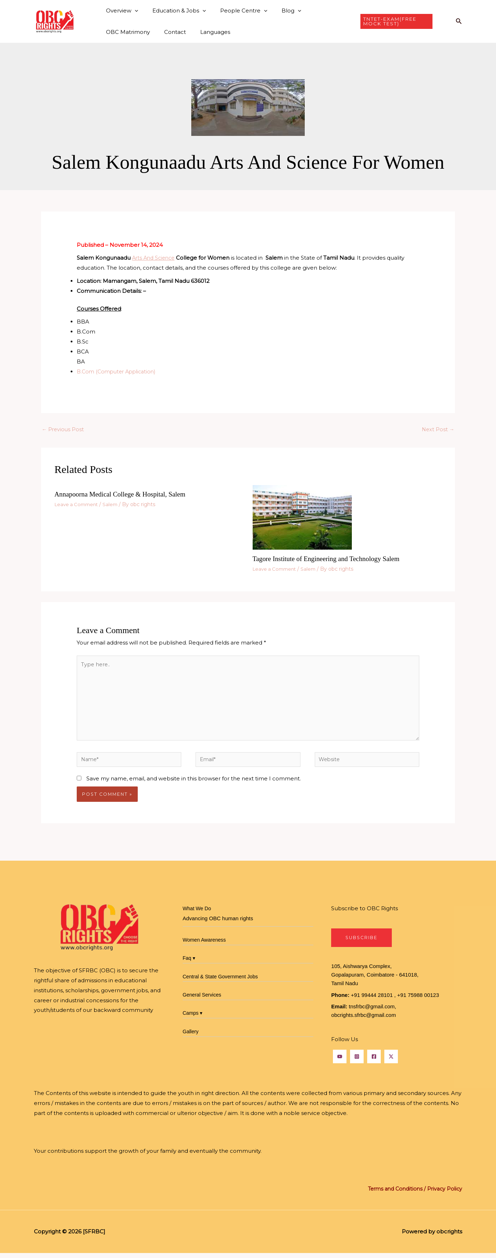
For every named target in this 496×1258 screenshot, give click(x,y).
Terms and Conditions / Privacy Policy (412, 1194)
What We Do (198, 913)
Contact (115, 32)
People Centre (234, 10)
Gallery (191, 1036)
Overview (120, 10)
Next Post (437, 430)
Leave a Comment (78, 504)
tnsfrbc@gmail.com (372, 1012)
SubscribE (362, 942)
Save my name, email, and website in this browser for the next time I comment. (193, 782)
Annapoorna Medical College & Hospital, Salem (124, 495)
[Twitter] (391, 1061)
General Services (203, 999)
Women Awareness (206, 944)
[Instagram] (357, 1061)
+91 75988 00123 (418, 1000)
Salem (114, 504)
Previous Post (63, 430)
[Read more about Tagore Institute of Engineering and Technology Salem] (302, 517)
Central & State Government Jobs (223, 981)
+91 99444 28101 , (373, 1000)
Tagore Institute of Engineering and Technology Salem (331, 559)
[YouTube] (339, 1061)
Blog (279, 10)
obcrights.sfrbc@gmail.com (363, 1020)
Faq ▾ (189, 963)
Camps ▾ (193, 1018)
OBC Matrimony (321, 10)
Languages (152, 32)
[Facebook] (374, 1061)
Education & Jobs (174, 10)
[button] (133, 10)
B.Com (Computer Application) (119, 371)
